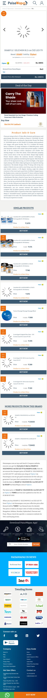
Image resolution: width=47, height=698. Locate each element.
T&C (4, 72)
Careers (29, 659)
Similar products (23, 208)
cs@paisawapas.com (32, 676)
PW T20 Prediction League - (11, 686)
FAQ (4, 657)
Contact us (31, 670)
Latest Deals (30, 661)
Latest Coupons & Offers (32, 657)
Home (28, 652)
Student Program (31, 666)
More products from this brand (23, 406)
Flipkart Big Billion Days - (10, 680)
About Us (5, 652)
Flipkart (33, 54)
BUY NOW (30, 695)
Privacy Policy (6, 661)
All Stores (29, 654)
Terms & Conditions (7, 664)
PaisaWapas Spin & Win (9, 689)
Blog (4, 654)
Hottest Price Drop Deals (32, 664)
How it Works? (6, 659)
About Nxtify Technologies (9, 666)
